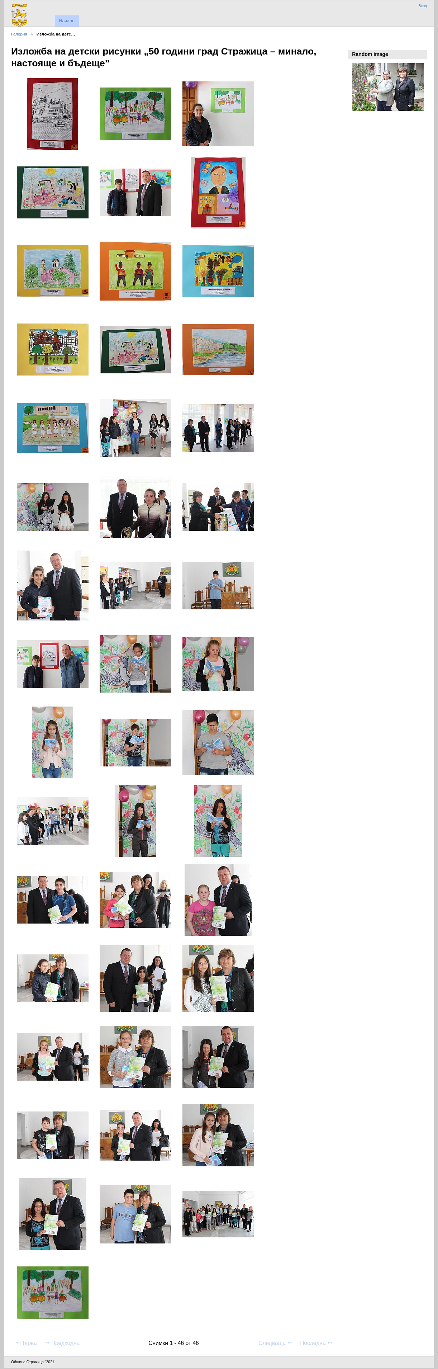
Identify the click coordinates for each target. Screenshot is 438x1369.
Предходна (62, 1343)
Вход (422, 6)
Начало (66, 20)
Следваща (275, 1343)
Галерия (19, 34)
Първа (25, 1343)
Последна (316, 1343)
